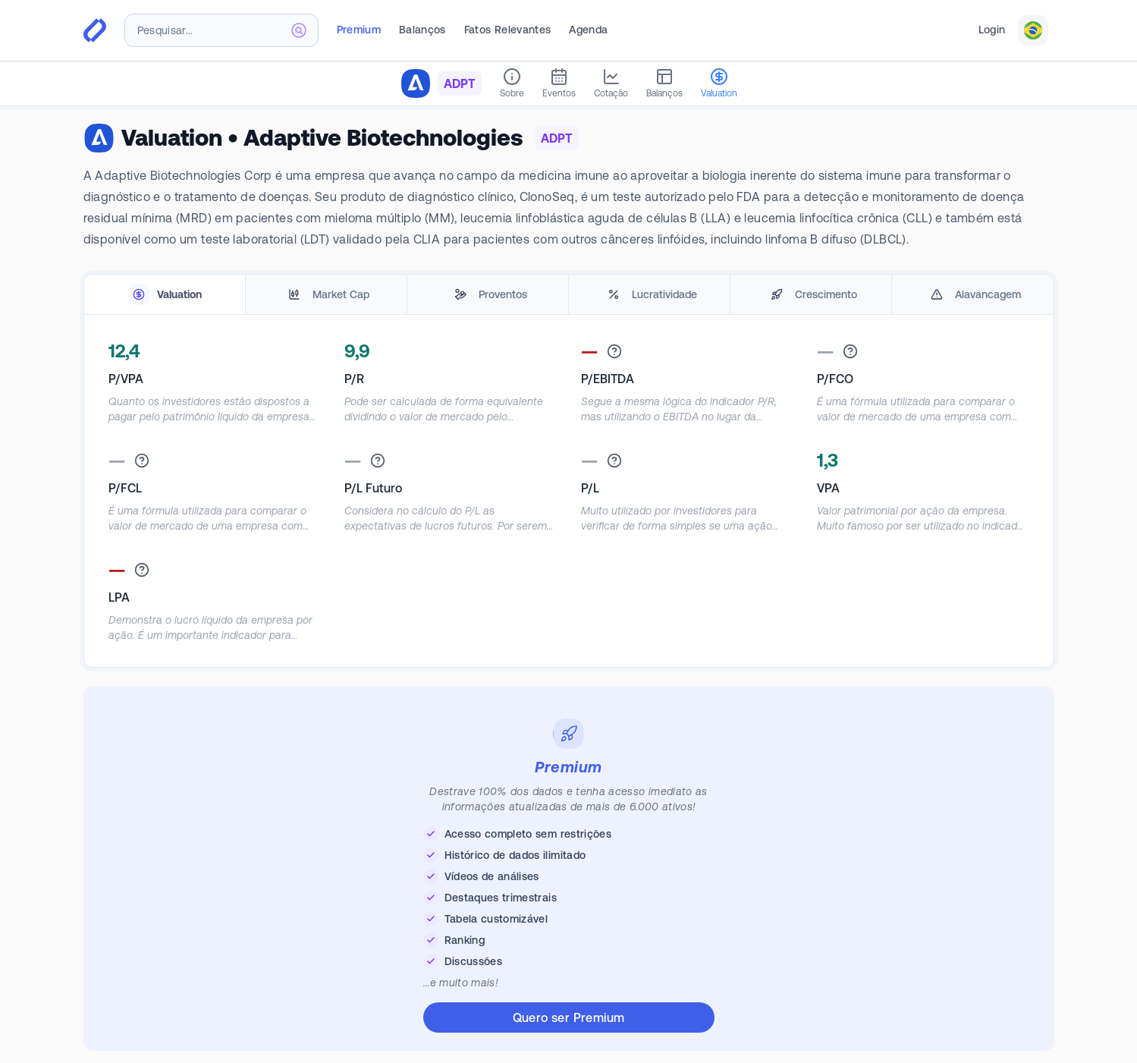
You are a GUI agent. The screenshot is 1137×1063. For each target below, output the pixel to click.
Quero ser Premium (569, 1017)
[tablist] (569, 295)
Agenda (588, 30)
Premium (359, 30)
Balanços (422, 30)
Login (992, 30)
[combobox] (221, 30)
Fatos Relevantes (507, 30)
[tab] (164, 295)
